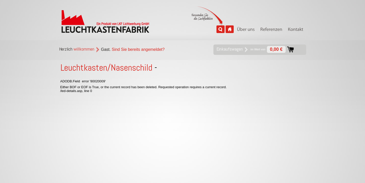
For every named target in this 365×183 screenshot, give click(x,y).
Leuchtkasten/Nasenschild (106, 67)
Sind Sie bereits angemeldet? (138, 49)
